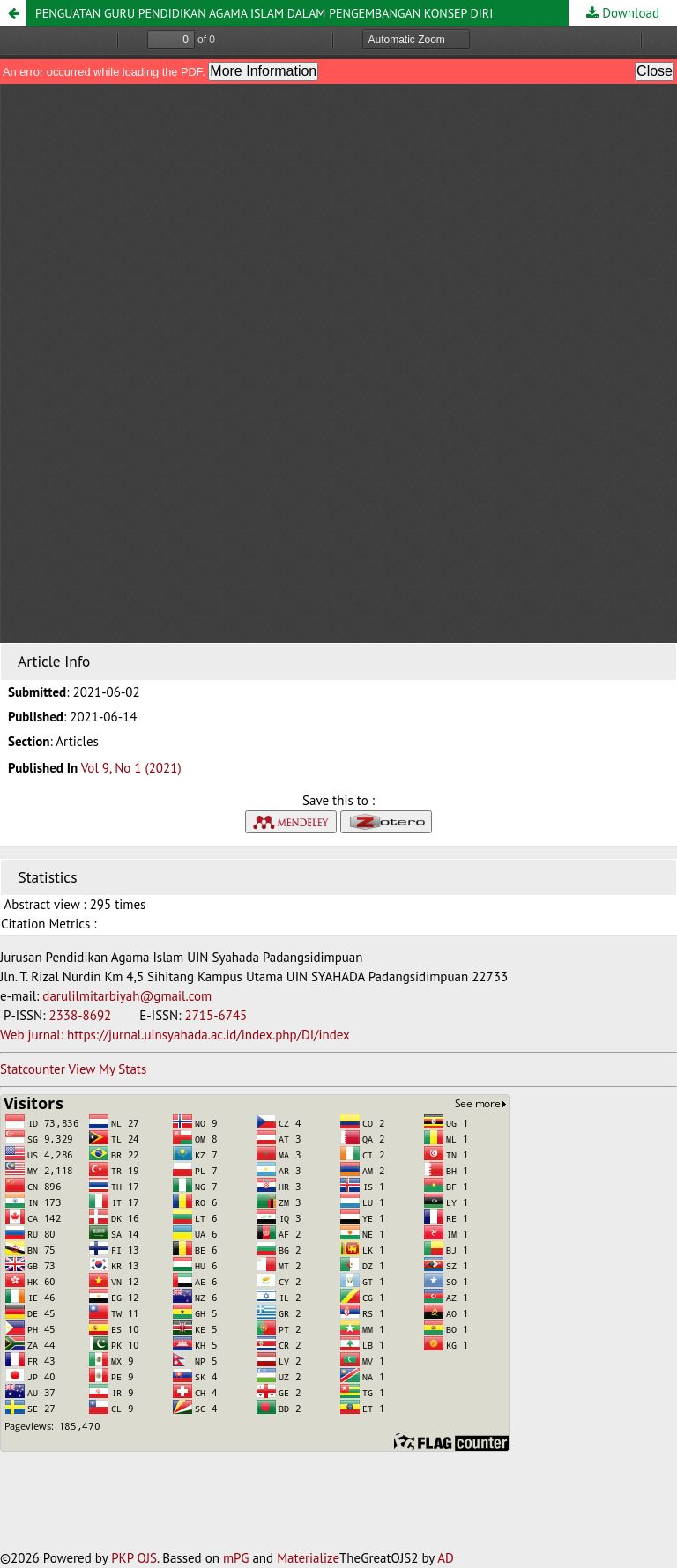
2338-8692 (81, 1015)
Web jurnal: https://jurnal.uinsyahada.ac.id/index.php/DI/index (175, 1034)
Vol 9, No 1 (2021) (131, 767)
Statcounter (32, 1069)
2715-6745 (215, 1015)
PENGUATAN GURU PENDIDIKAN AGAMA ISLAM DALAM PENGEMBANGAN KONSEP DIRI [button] (264, 13)
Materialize (308, 1558)
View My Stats (107, 1069)
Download (629, 12)
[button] (13, 13)
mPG (236, 1558)
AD (445, 1558)
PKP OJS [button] (134, 1558)
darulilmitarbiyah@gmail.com (127, 995)
